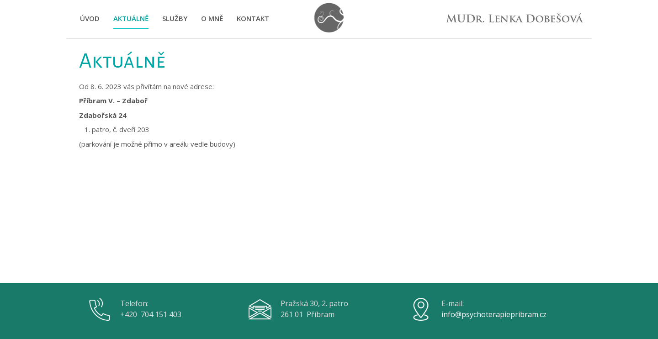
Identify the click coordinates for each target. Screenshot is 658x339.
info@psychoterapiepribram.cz (494, 314)
